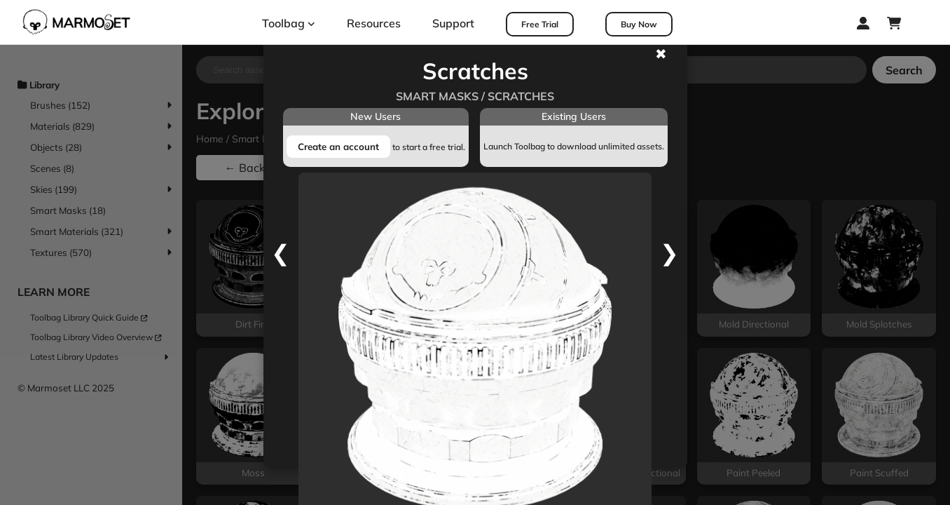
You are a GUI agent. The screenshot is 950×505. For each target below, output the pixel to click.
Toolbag (288, 23)
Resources (374, 23)
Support (453, 23)
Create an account (338, 146)
